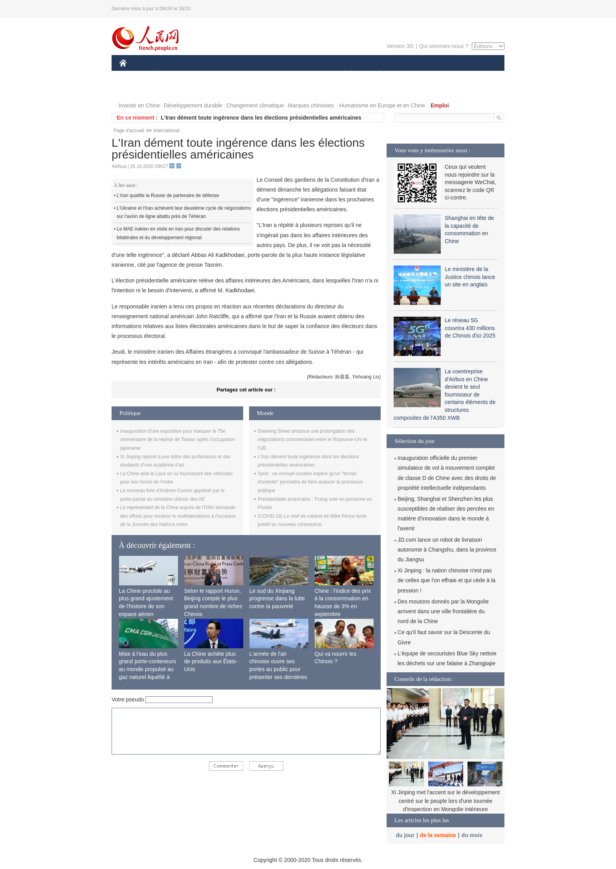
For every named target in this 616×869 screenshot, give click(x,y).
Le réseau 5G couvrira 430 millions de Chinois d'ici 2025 (470, 328)
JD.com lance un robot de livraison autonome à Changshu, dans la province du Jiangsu (447, 550)
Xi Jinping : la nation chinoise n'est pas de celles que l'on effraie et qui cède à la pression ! (446, 580)
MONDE (202, 74)
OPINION (477, 74)
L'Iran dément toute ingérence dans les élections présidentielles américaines (261, 117)
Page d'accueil (129, 130)
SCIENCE (270, 74)
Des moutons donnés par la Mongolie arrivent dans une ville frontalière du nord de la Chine (443, 611)
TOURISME (440, 74)
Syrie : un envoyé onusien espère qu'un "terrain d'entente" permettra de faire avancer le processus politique (310, 482)
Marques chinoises (311, 105)
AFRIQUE (235, 74)
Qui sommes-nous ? (443, 46)
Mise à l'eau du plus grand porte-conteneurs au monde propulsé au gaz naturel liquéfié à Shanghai (147, 669)
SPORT (406, 74)
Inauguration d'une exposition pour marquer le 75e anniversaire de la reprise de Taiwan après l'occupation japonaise (177, 439)
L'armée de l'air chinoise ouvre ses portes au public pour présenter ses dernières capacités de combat (278, 669)
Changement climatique (255, 105)
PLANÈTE (375, 74)
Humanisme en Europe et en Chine (382, 105)
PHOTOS (135, 90)
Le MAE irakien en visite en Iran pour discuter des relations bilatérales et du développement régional (178, 233)
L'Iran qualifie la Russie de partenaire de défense (168, 195)
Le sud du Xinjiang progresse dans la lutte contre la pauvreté (277, 598)
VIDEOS (167, 90)
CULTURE (306, 74)
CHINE (133, 74)
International (167, 130)
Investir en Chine (139, 105)
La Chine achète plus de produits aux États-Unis (211, 661)
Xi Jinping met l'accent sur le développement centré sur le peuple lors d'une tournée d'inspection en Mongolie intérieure (445, 800)
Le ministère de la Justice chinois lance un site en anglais (470, 277)
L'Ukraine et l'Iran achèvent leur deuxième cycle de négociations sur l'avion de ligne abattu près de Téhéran (184, 212)
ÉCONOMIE (166, 74)
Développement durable (193, 105)
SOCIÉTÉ (341, 74)
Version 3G (400, 46)
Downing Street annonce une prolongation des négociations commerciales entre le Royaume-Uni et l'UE (312, 439)
